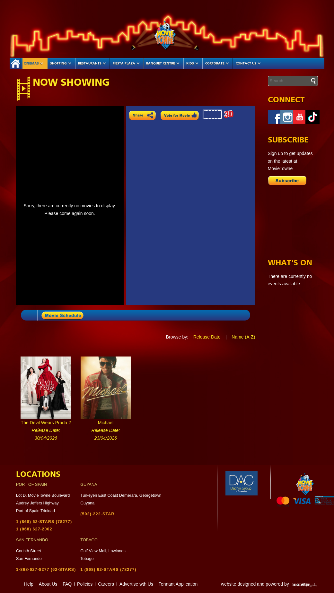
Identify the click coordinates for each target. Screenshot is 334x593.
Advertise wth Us (136, 584)
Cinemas (33, 63)
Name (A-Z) (243, 336)
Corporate (217, 63)
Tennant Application (178, 584)
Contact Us (248, 63)
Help (28, 584)
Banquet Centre (163, 63)
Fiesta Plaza (126, 63)
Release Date (207, 336)
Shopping (60, 63)
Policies (84, 584)
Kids (192, 63)
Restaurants (92, 63)
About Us (48, 584)
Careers (106, 584)
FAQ (67, 584)
